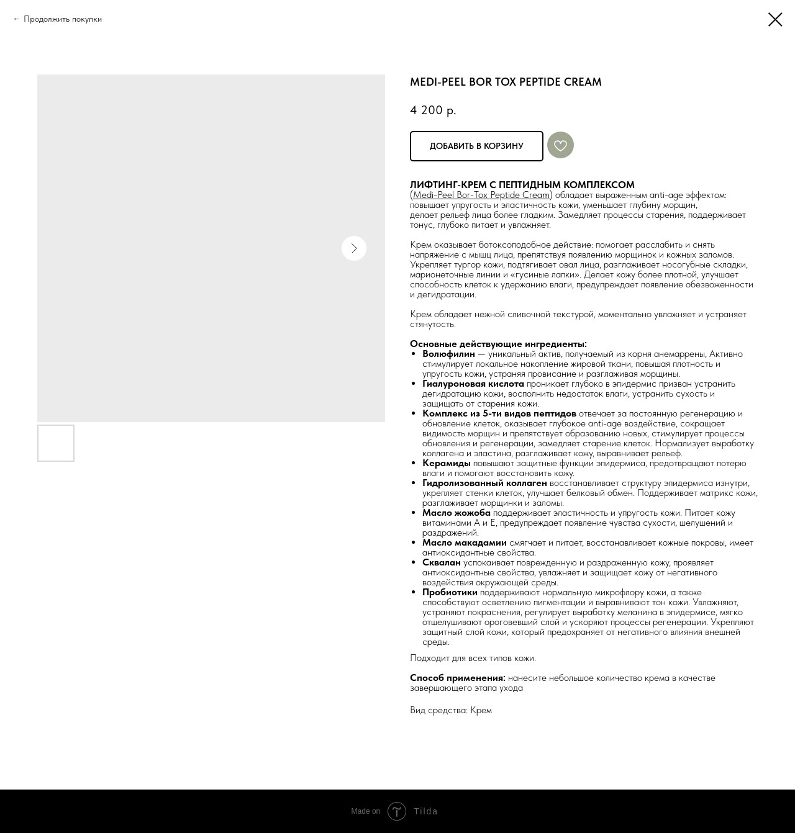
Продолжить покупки (63, 19)
